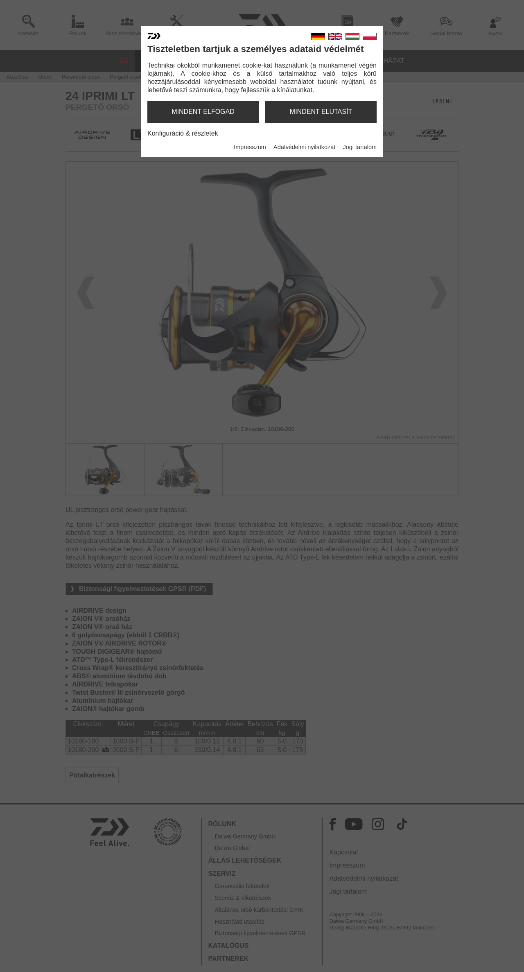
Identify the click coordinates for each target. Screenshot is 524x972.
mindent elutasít (321, 111)
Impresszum (250, 147)
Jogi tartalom (360, 147)
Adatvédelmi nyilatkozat (304, 147)
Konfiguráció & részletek (182, 133)
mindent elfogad (203, 111)
